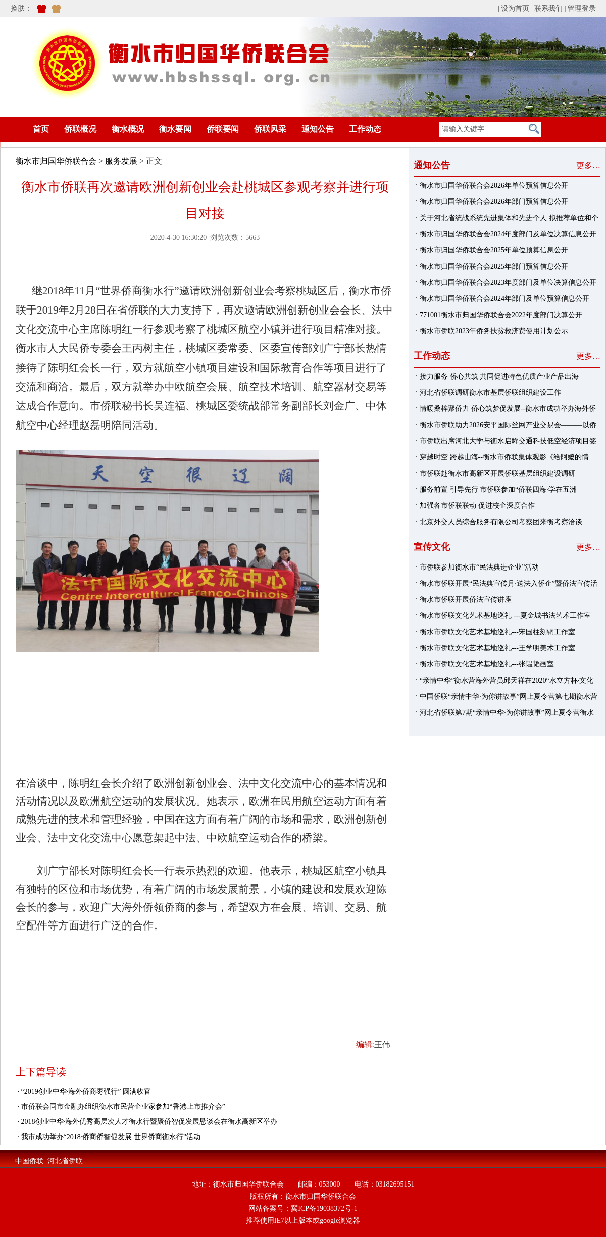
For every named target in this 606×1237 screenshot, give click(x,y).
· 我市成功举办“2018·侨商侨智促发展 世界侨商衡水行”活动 (108, 1137)
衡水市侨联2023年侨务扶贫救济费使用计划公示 (494, 331)
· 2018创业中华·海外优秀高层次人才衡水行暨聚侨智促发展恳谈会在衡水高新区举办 (146, 1121)
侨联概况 (80, 129)
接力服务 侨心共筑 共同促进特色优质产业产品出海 (499, 376)
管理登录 (582, 8)
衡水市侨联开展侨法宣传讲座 (466, 599)
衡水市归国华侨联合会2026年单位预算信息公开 (494, 185)
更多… (588, 165)
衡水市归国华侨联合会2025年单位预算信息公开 (494, 250)
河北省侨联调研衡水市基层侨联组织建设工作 (490, 392)
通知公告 (317, 129)
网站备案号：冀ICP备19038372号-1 (302, 1208)
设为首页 (515, 8)
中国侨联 (29, 1161)
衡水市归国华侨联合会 (56, 161)
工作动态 (365, 129)
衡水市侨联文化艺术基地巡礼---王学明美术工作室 (497, 648)
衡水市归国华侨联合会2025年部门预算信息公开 (494, 266)
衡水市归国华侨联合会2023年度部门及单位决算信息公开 (508, 282)
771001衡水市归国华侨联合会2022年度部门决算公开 (501, 315)
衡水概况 (128, 129)
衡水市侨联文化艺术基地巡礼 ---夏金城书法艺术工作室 (505, 616)
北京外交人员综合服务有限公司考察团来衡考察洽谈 (501, 522)
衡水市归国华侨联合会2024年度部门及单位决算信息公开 (508, 234)
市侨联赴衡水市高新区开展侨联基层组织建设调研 (497, 473)
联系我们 (548, 8)
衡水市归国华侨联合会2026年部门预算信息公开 (494, 201)
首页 (26, 129)
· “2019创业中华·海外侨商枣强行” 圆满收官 (83, 1091)
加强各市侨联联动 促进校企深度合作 (477, 505)
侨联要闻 (223, 129)
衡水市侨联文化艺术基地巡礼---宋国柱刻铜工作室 (497, 632)
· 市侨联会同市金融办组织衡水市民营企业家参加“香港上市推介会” (120, 1106)
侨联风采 (270, 129)
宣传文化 (432, 547)
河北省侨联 (65, 1161)
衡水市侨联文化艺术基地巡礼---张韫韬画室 (487, 664)
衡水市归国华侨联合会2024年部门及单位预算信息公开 (504, 298)
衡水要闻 (175, 129)
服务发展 (121, 161)
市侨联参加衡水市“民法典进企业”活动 (479, 567)
